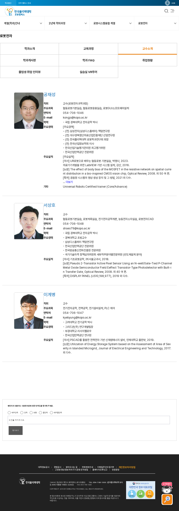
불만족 (45, 412)
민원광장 (115, 469)
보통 (35, 412)
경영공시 (57, 467)
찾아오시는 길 (71, 467)
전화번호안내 (87, 467)
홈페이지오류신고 (100, 469)
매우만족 (15, 412)
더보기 (69, 182)
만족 (26, 412)
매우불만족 (58, 412)
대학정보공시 (43, 467)
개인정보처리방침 (127, 467)
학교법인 (8, 3)
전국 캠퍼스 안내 (24, 3)
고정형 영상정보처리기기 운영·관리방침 (71, 469)
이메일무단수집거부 (105, 467)
